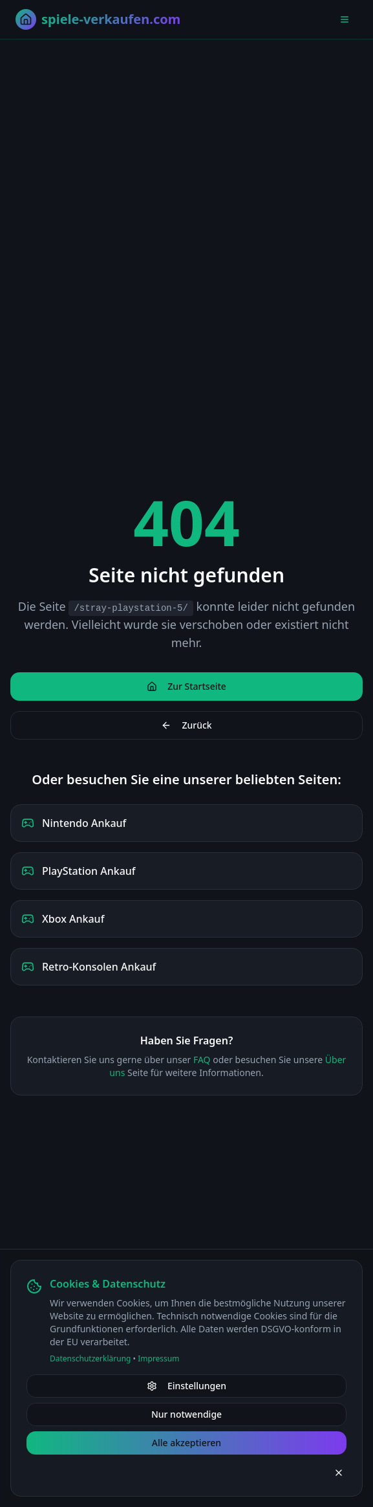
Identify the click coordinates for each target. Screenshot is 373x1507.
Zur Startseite (186, 686)
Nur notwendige (186, 1414)
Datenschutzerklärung (90, 1358)
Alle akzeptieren (186, 1442)
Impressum (158, 1358)
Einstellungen (186, 1386)
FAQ (202, 1059)
